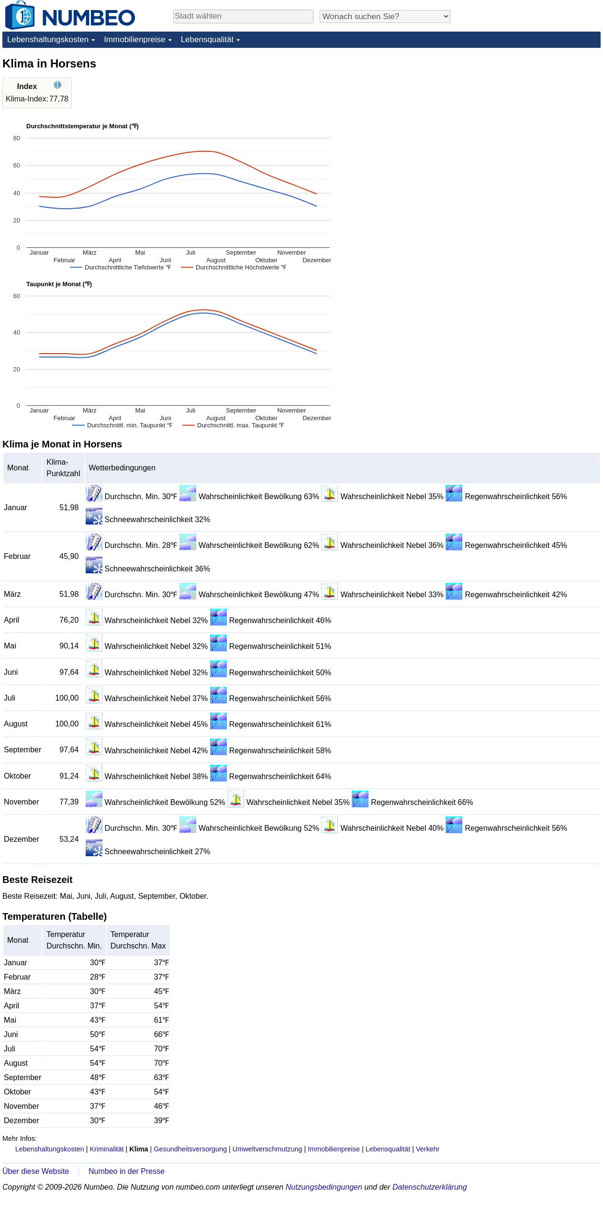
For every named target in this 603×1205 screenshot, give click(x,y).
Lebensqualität (207, 39)
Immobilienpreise (135, 39)
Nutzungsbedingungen (324, 1187)
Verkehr (428, 1149)
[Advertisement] (529, 116)
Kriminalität (106, 1149)
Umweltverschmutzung (267, 1149)
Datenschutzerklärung (429, 1187)
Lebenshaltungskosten (48, 39)
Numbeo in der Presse (127, 1171)
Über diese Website (35, 1171)
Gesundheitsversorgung (190, 1149)
